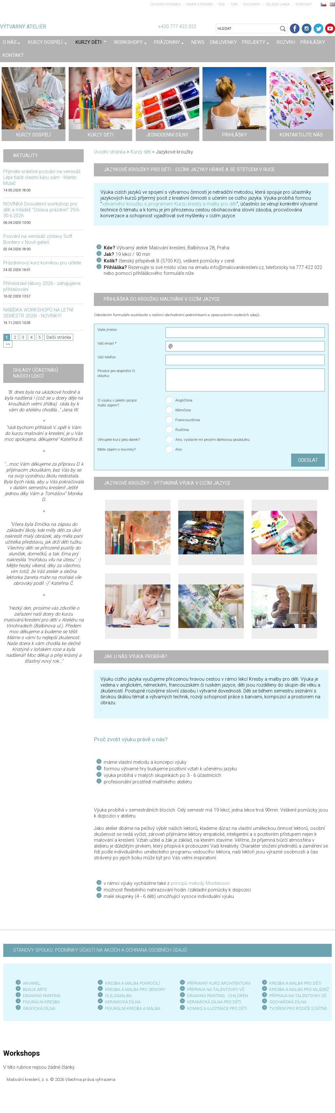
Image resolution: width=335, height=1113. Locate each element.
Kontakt (303, 4)
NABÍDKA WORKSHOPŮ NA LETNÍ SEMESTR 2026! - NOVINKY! (38, 313)
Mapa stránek (199, 4)
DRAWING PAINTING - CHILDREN (217, 995)
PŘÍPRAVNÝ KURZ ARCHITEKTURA (219, 983)
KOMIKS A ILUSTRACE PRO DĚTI (217, 1008)
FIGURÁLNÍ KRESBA (41, 1001)
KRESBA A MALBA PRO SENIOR (134, 989)
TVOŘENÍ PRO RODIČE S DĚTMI (298, 1008)
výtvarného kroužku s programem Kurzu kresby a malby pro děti (169, 204)
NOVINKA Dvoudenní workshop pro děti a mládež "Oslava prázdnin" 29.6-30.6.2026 (41, 210)
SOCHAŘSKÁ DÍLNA (288, 1001)
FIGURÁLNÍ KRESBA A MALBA (132, 1008)
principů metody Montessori (200, 883)
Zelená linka (278, 4)
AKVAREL (32, 983)
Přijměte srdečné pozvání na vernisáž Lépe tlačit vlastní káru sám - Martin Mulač (41, 177)
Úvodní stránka (165, 4)
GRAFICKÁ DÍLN (38, 1008)
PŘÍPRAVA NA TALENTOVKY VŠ (215, 989)
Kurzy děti (141, 152)
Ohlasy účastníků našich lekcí (35, 373)
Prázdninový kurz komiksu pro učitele (42, 263)
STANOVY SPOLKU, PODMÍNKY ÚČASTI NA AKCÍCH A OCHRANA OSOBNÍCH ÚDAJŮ (100, 950)
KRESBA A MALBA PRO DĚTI (295, 983)
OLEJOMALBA (118, 995)
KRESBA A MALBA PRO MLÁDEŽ (299, 989)
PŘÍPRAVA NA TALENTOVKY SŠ (297, 995)
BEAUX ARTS (35, 989)
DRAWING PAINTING (42, 995)
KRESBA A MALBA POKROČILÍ (132, 983)
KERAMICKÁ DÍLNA (123, 1001)
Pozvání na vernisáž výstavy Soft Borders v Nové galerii (37, 239)
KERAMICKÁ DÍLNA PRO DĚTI (214, 1001)
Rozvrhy (251, 4)
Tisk (234, 4)
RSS (222, 4)
